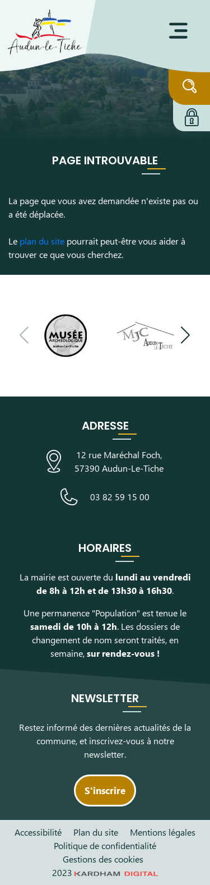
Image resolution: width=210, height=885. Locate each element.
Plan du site (95, 832)
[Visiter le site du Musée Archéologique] (65, 335)
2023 (105, 872)
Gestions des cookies (103, 859)
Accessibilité (38, 832)
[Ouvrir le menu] (178, 31)
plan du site (42, 241)
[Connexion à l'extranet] (191, 115)
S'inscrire (105, 790)
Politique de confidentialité (105, 845)
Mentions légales (162, 832)
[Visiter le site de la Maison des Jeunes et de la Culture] (145, 335)
